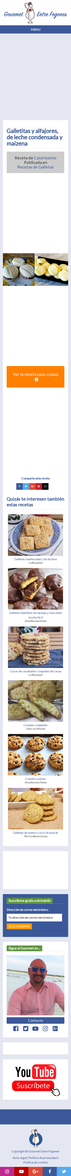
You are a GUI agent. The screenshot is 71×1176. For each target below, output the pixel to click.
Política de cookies (35, 1162)
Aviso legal (20, 1157)
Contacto (35, 1020)
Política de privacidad (43, 1157)
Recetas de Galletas (35, 167)
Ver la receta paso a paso (35, 376)
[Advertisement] (35, 76)
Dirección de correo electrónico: (27, 909)
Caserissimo (45, 158)
